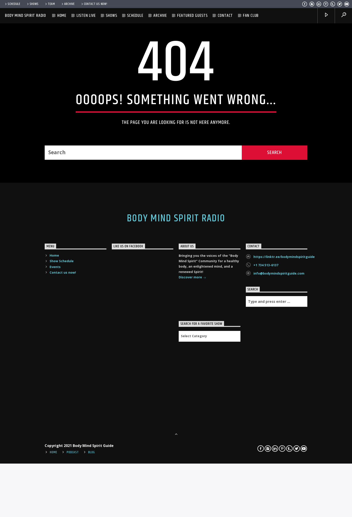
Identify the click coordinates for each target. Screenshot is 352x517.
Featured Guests (192, 15)
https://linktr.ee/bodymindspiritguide (284, 376)
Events (55, 385)
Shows (32, 4)
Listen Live (86, 15)
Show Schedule (62, 380)
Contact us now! (94, 4)
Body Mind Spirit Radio (25, 15)
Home (61, 15)
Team (49, 4)
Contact (225, 15)
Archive (68, 4)
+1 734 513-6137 (265, 384)
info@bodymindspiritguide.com (278, 392)
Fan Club (251, 15)
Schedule (12, 4)
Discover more (192, 396)
